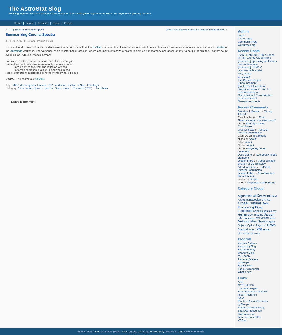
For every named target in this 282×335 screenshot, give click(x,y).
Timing (266, 229)
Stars (58, 88)
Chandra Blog (246, 252)
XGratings (16, 50)
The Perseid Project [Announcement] (249, 81)
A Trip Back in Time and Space (26, 29)
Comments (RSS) (109, 331)
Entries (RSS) (85, 331)
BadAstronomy (246, 249)
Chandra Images (248, 288)
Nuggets (270, 221)
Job (240, 218)
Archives (43, 23)
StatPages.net (246, 314)
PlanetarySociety (248, 259)
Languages (248, 218)
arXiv (257, 195)
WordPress (171, 331)
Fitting (259, 207)
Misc (253, 221)
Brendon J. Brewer (249, 111)
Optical (251, 225)
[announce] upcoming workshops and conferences (257, 62)
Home (17, 23)
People (68, 23)
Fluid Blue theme (194, 331)
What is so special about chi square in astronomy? (195, 29)
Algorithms (245, 196)
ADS (240, 281)
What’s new (244, 272)
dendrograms (28, 85)
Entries (245, 38)
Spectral (48, 88)
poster (220, 47)
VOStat (242, 320)
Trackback (102, 88)
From (257, 119)
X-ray (66, 88)
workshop (60, 85)
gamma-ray (270, 211)
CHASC (40, 78)
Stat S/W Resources (250, 310)
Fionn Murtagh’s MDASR (252, 291)
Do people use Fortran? (261, 182)
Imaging (258, 214)
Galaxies (258, 211)
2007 (16, 85)
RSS (88, 88)
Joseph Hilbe (245, 160)
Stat (258, 229)
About (29, 23)
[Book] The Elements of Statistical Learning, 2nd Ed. (254, 87)
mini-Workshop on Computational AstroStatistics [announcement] (255, 95)
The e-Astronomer (248, 268)
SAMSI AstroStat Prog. (251, 307)
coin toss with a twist (250, 70)
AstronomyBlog (247, 246)
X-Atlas (97, 47)
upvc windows (246, 129)
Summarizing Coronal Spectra (30, 35)
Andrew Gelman (247, 243)
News (28, 88)
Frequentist (245, 210)
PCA (50, 85)
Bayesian (255, 199)
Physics (260, 225)
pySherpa (243, 262)
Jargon (269, 214)
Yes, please (244, 73)
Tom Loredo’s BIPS (249, 317)
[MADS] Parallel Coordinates (251, 125)
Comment (78, 88)
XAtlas (81, 85)
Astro (21, 88)
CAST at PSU (246, 285)
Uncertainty (245, 233)
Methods (243, 221)
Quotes (38, 88)
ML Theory (244, 255)
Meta (272, 218)
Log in (241, 35)
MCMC (264, 218)
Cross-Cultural (249, 203)
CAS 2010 (244, 76)
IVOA (241, 297)
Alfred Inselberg (247, 167)
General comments (249, 101)
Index (56, 23)
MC (258, 218)
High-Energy (245, 214)
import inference (247, 294)
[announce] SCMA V (250, 67)
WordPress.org (246, 44)
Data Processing (253, 205)
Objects (242, 225)
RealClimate (245, 265)
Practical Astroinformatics (253, 301)
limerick (41, 85)
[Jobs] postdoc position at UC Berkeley (256, 162)
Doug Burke (245, 154)
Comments (247, 41)
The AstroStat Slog (34, 8)
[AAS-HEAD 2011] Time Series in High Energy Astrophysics (256, 56)
